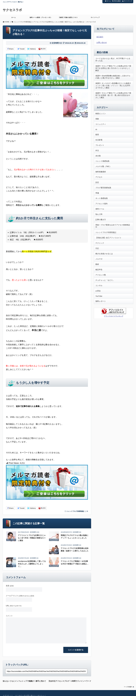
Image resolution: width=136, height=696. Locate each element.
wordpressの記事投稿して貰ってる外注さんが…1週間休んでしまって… (32, 563)
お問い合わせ (101, 42)
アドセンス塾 (100, 275)
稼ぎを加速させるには (104, 254)
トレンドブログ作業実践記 (75, 511)
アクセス (98, 177)
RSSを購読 (116, 1)
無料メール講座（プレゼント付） (40, 18)
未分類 (98, 156)
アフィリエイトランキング (113, 316)
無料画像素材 (100, 172)
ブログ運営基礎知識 (103, 188)
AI (96, 129)
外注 (97, 150)
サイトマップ (127, 1)
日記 (97, 248)
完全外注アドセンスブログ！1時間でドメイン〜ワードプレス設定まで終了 (70, 680)
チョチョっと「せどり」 (104, 280)
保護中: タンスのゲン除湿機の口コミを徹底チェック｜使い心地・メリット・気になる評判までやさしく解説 (113, 85)
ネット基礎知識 (101, 198)
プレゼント (99, 145)
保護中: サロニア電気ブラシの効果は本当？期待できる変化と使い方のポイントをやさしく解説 (113, 68)
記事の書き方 (100, 220)
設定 (97, 182)
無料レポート (100, 301)
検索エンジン (100, 114)
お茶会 (98, 291)
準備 (97, 193)
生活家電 (98, 140)
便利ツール (99, 209)
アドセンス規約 (101, 204)
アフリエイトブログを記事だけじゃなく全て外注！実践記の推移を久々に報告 (32, 537)
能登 (97, 135)
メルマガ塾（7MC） (103, 166)
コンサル (98, 285)
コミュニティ (100, 124)
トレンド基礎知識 (102, 161)
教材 (97, 264)
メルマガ (98, 259)
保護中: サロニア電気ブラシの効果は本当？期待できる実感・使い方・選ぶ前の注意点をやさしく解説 (113, 95)
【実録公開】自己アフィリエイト (108, 238)
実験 (97, 119)
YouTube (98, 296)
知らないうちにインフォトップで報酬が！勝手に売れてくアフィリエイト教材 (24, 680)
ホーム (108, 1)
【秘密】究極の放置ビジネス (68, 18)
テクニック (99, 243)
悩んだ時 (98, 214)
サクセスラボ (13, 10)
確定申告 (98, 270)
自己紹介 (99, 37)
